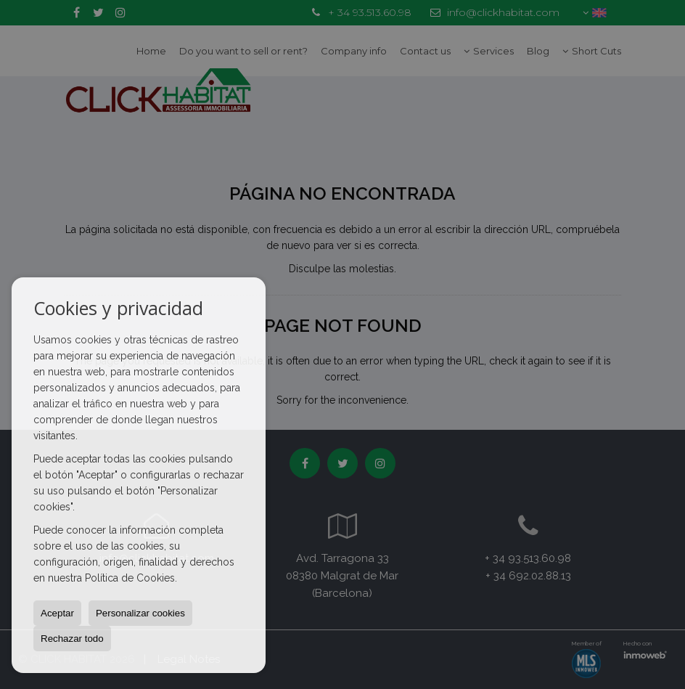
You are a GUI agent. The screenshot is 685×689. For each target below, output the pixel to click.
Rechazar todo (72, 638)
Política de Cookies (130, 578)
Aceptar (57, 613)
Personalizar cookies (140, 613)
